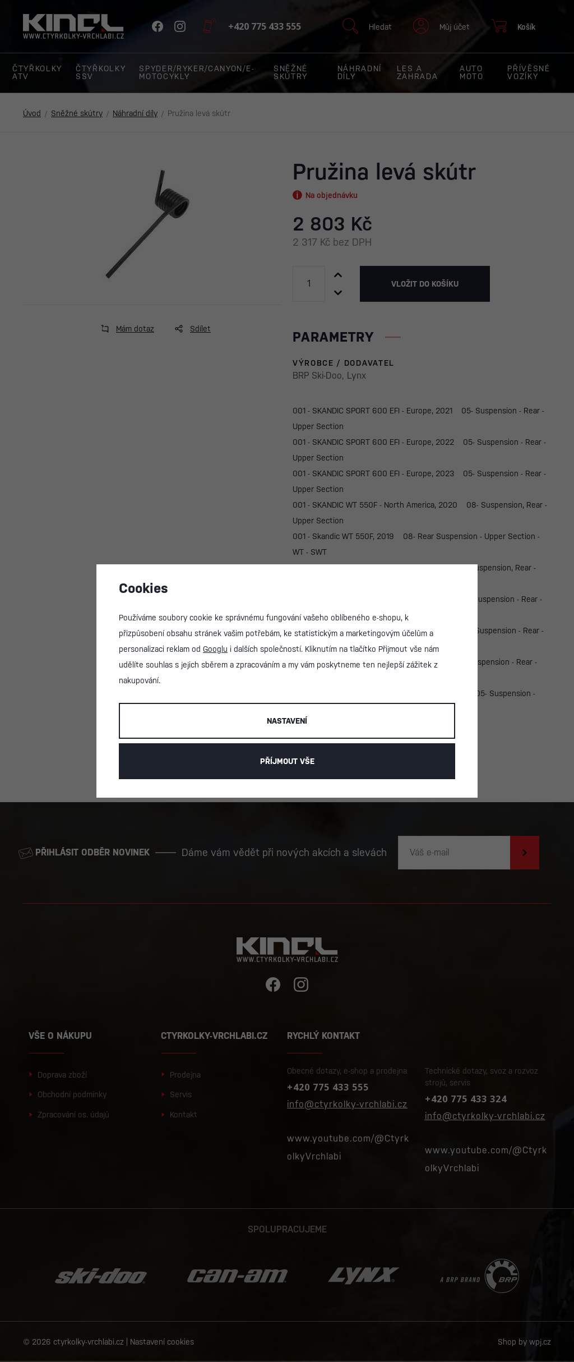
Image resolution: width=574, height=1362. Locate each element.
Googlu (215, 649)
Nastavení (287, 720)
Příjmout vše (287, 761)
